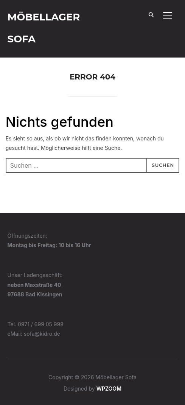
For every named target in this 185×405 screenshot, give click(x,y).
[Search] (151, 14)
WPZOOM (108, 388)
